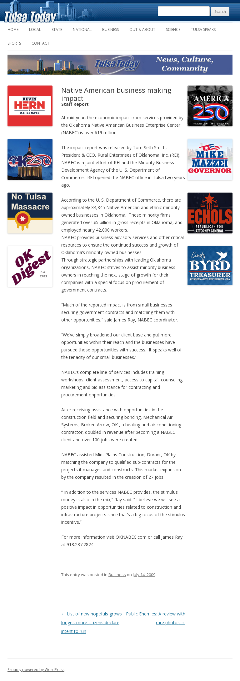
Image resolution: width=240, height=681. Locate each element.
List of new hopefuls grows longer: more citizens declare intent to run (91, 622)
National (82, 29)
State (57, 29)
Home (13, 29)
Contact (40, 43)
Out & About (142, 29)
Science (173, 29)
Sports (14, 43)
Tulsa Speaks (203, 29)
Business (110, 29)
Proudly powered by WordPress (36, 669)
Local (35, 29)
